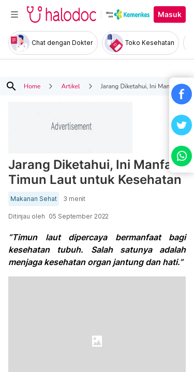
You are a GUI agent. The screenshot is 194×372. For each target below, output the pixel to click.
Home (32, 86)
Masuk (170, 14)
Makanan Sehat (33, 199)
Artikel (70, 86)
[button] (181, 94)
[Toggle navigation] (14, 14)
